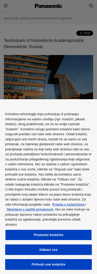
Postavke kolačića (48, 235)
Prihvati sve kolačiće (48, 264)
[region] (48, 186)
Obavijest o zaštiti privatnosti (29, 209)
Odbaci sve (48, 250)
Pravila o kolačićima (68, 204)
